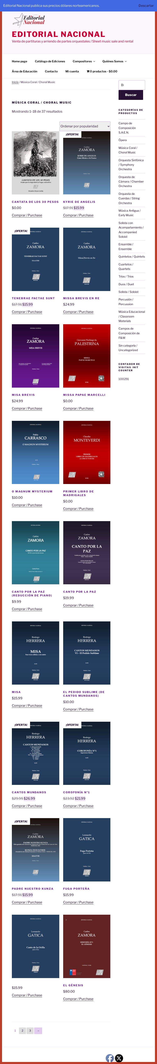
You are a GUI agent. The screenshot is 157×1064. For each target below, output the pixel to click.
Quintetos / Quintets (132, 256)
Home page (19, 61)
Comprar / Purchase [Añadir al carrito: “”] (27, 995)
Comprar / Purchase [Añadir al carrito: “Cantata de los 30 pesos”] (27, 215)
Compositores (84, 61)
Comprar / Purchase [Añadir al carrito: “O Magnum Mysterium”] (27, 505)
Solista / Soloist (128, 291)
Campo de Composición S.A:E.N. (127, 127)
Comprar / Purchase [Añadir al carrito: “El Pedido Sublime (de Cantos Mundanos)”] (78, 709)
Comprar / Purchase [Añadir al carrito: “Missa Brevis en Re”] (78, 312)
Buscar (131, 95)
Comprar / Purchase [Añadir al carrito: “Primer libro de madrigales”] (78, 509)
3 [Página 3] (30, 1030)
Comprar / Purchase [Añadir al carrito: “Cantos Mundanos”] (27, 806)
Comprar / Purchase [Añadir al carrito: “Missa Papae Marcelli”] (78, 408)
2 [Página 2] (22, 1030)
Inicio (15, 82)
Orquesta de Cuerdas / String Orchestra (129, 198)
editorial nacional (59, 34)
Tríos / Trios (126, 276)
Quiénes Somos (114, 61)
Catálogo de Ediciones (50, 61)
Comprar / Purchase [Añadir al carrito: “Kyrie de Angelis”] (78, 215)
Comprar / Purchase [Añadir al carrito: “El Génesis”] (78, 999)
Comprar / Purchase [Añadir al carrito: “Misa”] (27, 706)
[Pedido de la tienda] (84, 126)
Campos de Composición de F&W (129, 333)
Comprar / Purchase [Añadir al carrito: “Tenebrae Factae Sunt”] (27, 312)
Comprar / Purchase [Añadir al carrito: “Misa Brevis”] (27, 408)
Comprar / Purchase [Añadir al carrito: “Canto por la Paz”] (78, 605)
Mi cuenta (72, 71)
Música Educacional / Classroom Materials (132, 316)
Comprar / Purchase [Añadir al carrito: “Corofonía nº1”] (78, 806)
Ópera (123, 140)
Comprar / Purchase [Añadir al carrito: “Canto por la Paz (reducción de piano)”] (27, 609)
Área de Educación (24, 71)
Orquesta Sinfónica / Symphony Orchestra (131, 164)
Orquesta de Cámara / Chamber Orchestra (131, 181)
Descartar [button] (146, 6)
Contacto (51, 71)
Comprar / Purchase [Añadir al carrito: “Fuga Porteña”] (78, 902)
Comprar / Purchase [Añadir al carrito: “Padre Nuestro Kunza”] (27, 902)
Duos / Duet (126, 284)
